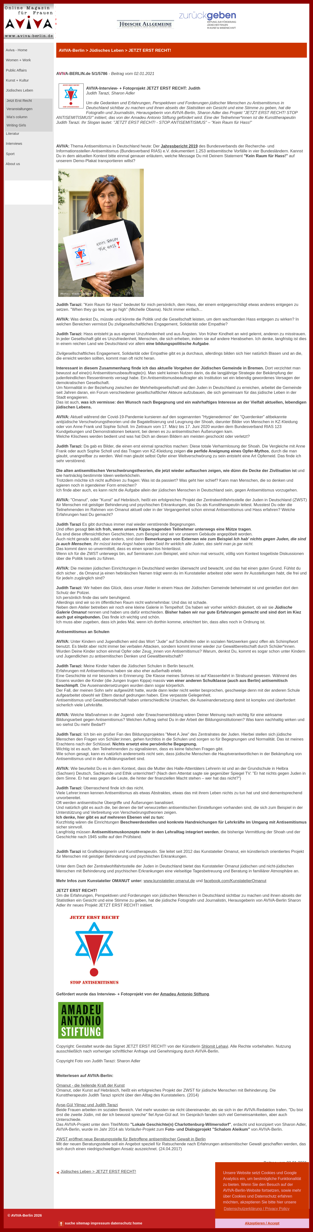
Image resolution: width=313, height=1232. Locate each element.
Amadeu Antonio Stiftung (184, 994)
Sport (9, 154)
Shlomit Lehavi (214, 1046)
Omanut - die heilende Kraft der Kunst (90, 1085)
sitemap (82, 1223)
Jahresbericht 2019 (179, 146)
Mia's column (16, 117)
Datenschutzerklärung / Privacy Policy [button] (257, 1209)
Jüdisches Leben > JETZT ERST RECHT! (98, 1171)
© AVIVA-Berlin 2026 (25, 1215)
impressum (100, 1223)
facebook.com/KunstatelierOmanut (235, 880)
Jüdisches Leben (19, 90)
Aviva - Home (16, 50)
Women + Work (18, 60)
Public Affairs (16, 70)
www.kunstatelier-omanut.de (169, 880)
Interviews (13, 144)
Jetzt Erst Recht (19, 101)
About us (12, 164)
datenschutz (121, 1223)
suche (70, 1223)
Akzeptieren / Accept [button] (262, 1223)
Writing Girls (16, 125)
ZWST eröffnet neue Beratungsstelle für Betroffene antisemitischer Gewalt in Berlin (131, 1139)
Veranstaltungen (19, 109)
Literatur (12, 134)
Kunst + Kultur (17, 80)
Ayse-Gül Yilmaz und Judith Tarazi (87, 1105)
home (137, 1223)
